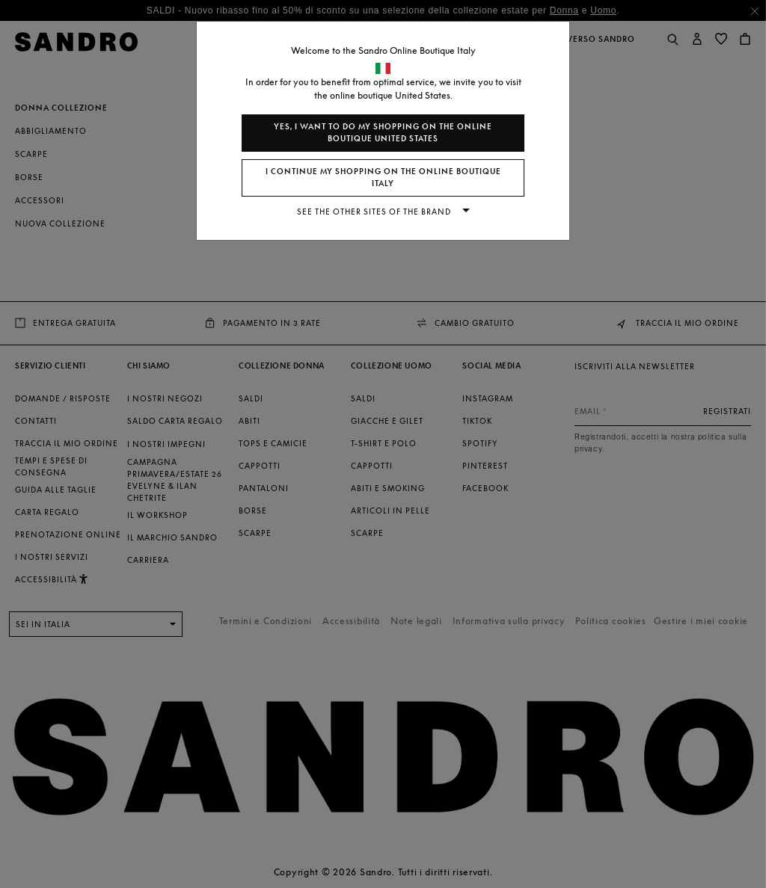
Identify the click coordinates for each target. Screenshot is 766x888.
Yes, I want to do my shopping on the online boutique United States (383, 133)
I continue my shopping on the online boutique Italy (383, 177)
